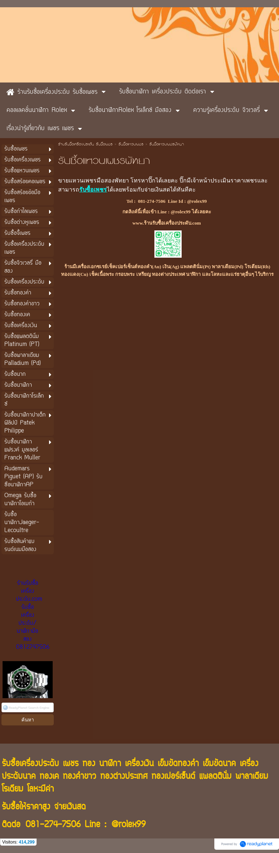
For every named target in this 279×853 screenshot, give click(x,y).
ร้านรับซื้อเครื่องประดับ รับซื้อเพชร (85, 145)
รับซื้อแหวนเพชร (130, 145)
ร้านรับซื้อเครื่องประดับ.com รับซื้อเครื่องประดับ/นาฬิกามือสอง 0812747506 (32, 615)
